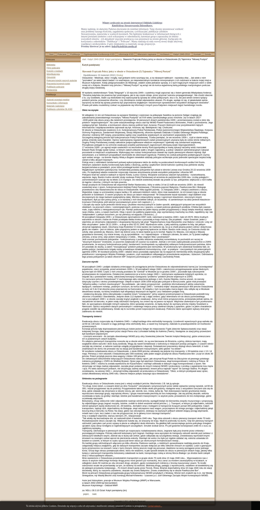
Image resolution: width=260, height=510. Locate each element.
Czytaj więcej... (155, 506)
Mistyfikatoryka (53, 74)
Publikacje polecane (55, 87)
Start (51, 54)
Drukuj (120, 75)
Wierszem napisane (146, 54)
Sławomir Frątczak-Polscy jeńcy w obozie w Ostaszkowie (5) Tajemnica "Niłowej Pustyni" (126, 71)
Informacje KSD (125, 54)
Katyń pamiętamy (113, 59)
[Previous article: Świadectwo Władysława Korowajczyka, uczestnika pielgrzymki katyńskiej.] (86, 494)
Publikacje (75, 54)
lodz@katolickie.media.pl (124, 46)
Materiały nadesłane (55, 106)
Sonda (208, 54)
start (84, 59)
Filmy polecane (53, 68)
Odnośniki (51, 77)
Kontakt (197, 54)
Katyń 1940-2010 (181, 54)
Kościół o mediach (55, 71)
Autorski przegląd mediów (58, 100)
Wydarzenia (52, 90)
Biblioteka (51, 65)
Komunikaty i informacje (57, 103)
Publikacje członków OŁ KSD (59, 109)
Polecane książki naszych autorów (62, 80)
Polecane (61, 54)
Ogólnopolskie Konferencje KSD (99, 54)
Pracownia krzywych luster (58, 84)
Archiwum (165, 54)
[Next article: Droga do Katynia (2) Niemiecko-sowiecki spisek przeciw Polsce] (94, 494)
